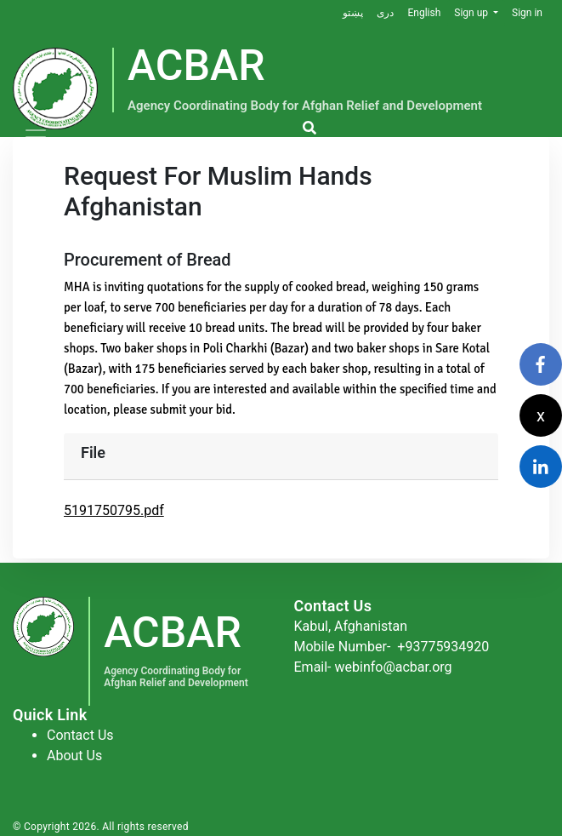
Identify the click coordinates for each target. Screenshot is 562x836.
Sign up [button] (472, 13)
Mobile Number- (392, 646)
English (423, 13)
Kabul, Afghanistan (351, 626)
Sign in (527, 13)
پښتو (353, 13)
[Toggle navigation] (36, 137)
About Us (74, 755)
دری (385, 13)
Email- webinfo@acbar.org (373, 667)
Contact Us (80, 735)
